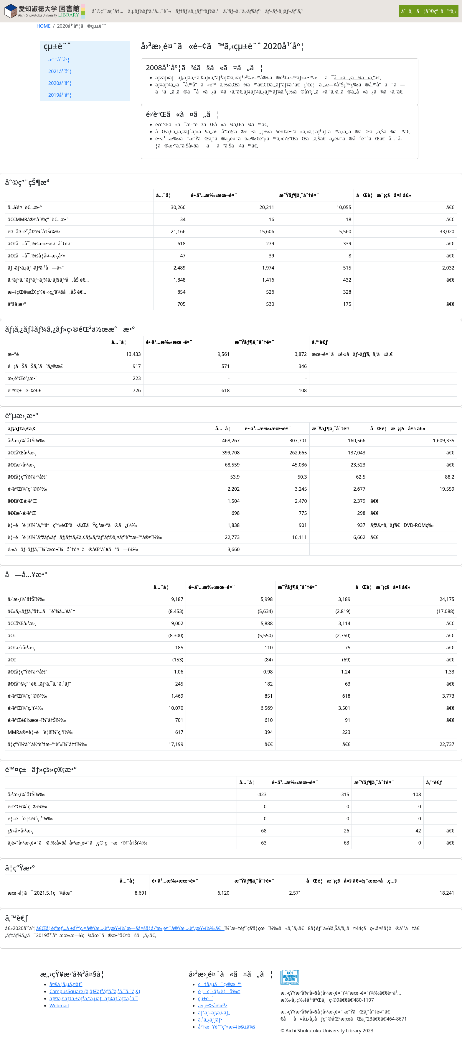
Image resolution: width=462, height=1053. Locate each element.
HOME (44, 26)
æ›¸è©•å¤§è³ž (212, 1005)
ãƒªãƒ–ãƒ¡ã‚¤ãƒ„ (214, 1012)
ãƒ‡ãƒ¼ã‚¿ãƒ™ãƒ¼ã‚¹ (197, 11)
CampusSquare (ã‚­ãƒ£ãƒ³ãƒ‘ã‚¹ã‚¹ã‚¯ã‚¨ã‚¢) (95, 991)
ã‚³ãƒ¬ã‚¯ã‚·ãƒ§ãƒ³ (241, 11)
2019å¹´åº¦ (60, 95)
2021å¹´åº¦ (60, 71)
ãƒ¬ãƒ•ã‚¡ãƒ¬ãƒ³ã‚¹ (284, 11)
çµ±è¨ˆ (205, 998)
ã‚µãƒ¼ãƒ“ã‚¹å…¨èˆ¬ (149, 11)
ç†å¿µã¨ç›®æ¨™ (219, 984)
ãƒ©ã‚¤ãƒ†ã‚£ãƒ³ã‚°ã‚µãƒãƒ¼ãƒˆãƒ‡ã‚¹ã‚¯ (94, 998)
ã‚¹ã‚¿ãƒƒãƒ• (210, 1019)
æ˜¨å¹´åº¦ (59, 59)
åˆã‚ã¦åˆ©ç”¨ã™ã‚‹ (428, 11)
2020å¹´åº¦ (60, 83)
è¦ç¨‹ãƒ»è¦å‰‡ (219, 991)
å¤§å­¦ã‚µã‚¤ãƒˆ (66, 984)
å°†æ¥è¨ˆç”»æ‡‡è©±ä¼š (226, 1027)
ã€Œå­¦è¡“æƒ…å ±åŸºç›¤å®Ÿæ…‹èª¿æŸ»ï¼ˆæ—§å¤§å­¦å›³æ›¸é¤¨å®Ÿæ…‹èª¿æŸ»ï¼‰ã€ (130, 928)
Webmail (59, 1005)
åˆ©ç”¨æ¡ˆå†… (107, 11)
